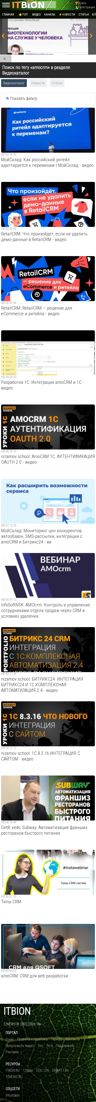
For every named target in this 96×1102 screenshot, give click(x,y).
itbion (17, 1011)
